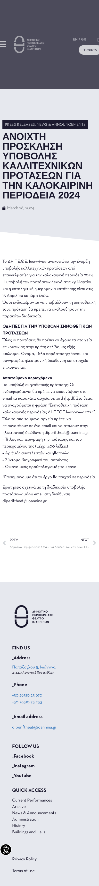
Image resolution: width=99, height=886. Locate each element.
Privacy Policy (24, 859)
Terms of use (23, 871)
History (18, 825)
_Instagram (23, 766)
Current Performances (32, 800)
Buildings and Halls (28, 832)
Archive (19, 806)
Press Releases (20, 125)
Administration (25, 819)
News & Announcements (61, 125)
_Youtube (22, 775)
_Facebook (23, 756)
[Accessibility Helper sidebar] (6, 849)
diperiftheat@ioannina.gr (34, 727)
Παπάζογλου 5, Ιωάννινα (34, 667)
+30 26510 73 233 (27, 702)
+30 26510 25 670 (27, 695)
